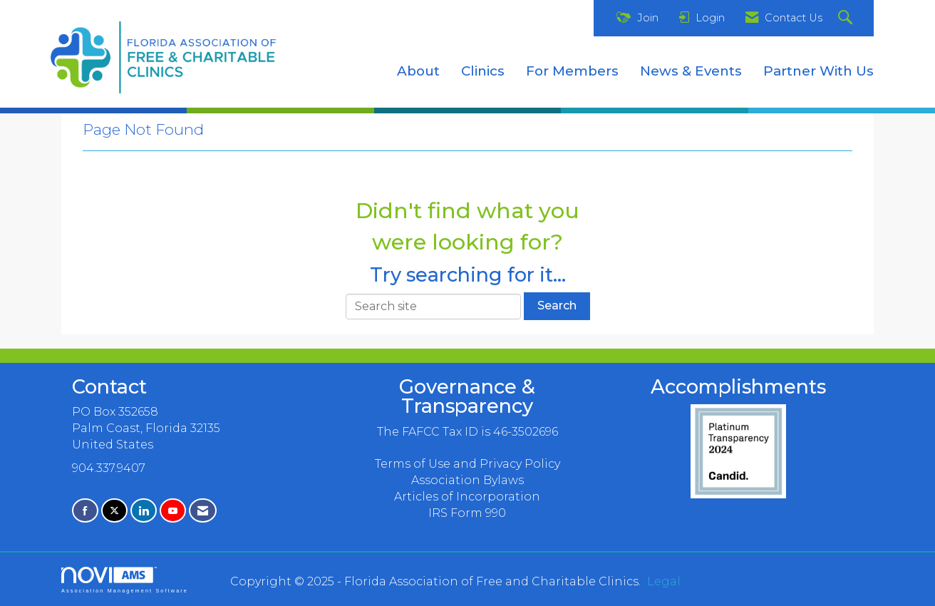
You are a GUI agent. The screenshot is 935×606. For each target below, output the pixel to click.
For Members (572, 71)
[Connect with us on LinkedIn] (143, 510)
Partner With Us (818, 71)
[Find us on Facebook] (85, 510)
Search (557, 305)
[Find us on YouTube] (173, 510)
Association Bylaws (467, 480)
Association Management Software (124, 580)
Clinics (483, 71)
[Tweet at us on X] (114, 510)
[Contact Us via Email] (203, 510)
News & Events (691, 71)
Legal (664, 581)
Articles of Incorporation (467, 496)
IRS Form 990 (467, 513)
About (418, 71)
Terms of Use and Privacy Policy (467, 464)
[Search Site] (847, 18)
